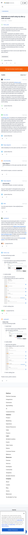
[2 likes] (7, 243)
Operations (9, 424)
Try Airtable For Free (11, 497)
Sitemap (14, 517)
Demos (8, 448)
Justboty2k (6, 319)
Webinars (8, 454)
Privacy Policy (4, 533)
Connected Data (10, 412)
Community (9, 469)
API (14, 513)
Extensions (9, 402)
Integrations (9, 399)
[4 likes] (7, 310)
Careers (8, 485)
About (7, 482)
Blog (7, 488)
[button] (2, 3)
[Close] (24, 522)
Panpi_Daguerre (7, 145)
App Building (9, 405)
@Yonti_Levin (17, 82)
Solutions (8, 414)
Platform (8, 393)
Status (8, 491)
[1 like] (6, 60)
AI (6, 408)
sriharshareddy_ (7, 161)
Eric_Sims (5, 115)
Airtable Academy (10, 439)
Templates (8, 472)
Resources (9, 457)
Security (14, 510)
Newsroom (9, 494)
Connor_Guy (6, 252)
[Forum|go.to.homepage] (9, 3)
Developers (9, 466)
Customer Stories (10, 451)
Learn (7, 436)
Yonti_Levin (6, 24)
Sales (7, 430)
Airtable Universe (10, 476)
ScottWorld (6, 218)
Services (8, 463)
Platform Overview (11, 396)
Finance (8, 433)
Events (8, 442)
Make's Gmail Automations (19, 226)
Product (8, 418)
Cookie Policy (19, 529)
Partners (8, 460)
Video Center (9, 445)
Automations (5, 11)
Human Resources (11, 427)
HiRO (4, 203)
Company (8, 478)
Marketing (8, 421)
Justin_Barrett (6, 79)
